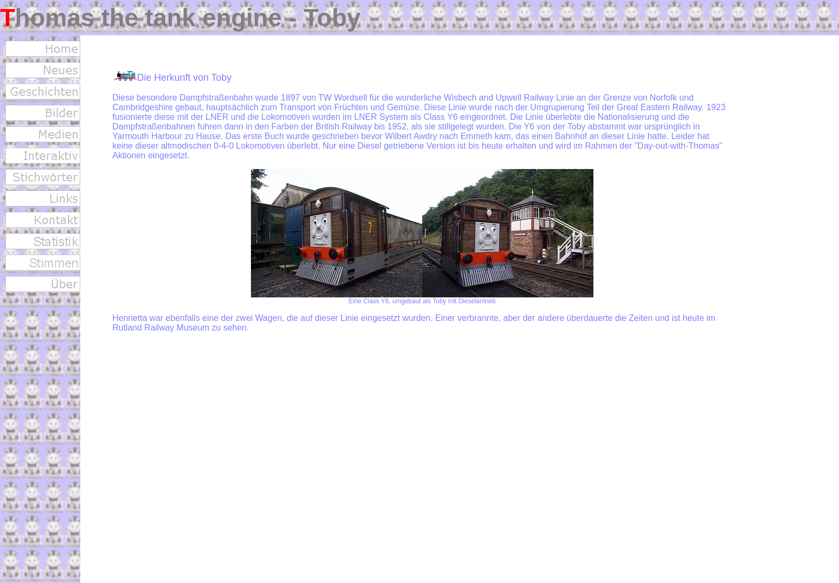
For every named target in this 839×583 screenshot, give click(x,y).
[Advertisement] (796, 211)
